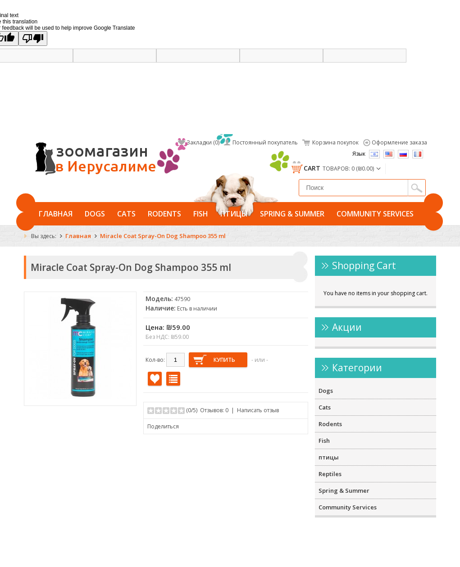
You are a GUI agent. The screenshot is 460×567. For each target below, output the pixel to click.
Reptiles (330, 474)
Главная (56, 214)
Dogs (95, 214)
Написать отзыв (258, 410)
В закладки (155, 379)
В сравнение (173, 379)
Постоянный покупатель (265, 142)
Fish (200, 214)
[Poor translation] (32, 38)
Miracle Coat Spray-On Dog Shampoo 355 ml (163, 236)
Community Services (375, 214)
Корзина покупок (335, 142)
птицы (234, 214)
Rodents (164, 214)
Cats (126, 214)
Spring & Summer (292, 214)
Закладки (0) (203, 142)
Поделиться (163, 426)
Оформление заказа (399, 142)
